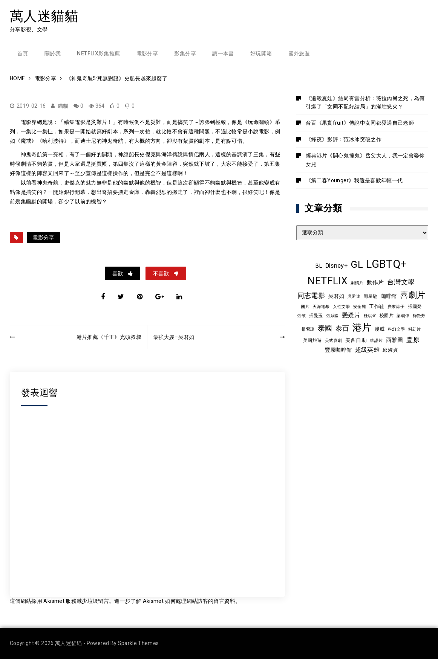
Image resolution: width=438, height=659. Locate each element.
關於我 (52, 53)
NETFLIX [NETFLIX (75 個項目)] (327, 281)
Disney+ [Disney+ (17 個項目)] (336, 265)
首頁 (22, 53)
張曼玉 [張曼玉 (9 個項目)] (316, 315)
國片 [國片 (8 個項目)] (305, 306)
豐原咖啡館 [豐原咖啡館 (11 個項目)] (338, 350)
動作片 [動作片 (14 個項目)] (375, 282)
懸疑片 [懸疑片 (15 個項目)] (351, 315)
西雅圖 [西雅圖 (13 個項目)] (394, 340)
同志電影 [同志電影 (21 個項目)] (311, 295)
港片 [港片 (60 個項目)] (362, 327)
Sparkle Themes (138, 643)
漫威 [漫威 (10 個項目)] (380, 329)
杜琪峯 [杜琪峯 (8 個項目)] (370, 315)
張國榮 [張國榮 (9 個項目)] (415, 306)
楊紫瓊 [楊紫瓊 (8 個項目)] (308, 329)
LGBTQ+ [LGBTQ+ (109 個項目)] (386, 264)
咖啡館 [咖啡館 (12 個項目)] (389, 296)
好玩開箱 (261, 53)
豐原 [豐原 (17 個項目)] (413, 339)
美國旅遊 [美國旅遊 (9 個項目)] (312, 340)
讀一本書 (223, 53)
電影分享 (147, 53)
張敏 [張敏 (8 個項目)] (301, 315)
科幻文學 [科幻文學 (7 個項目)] (396, 329)
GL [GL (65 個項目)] (357, 264)
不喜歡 (161, 273)
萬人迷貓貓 (44, 16)
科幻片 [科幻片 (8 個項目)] (414, 329)
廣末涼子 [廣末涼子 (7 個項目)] (395, 306)
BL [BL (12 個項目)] (318, 266)
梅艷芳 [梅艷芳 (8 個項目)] (419, 315)
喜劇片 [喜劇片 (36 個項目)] (412, 295)
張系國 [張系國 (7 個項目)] (332, 315)
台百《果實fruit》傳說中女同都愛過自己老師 (360, 123)
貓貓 (63, 106)
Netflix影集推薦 (98, 53)
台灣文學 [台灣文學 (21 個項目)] (401, 282)
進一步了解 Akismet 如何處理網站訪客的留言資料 (174, 601)
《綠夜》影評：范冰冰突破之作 (343, 139)
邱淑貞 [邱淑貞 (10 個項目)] (390, 350)
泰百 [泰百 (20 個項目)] (342, 328)
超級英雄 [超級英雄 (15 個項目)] (367, 349)
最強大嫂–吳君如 (173, 337)
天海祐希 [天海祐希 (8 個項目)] (320, 306)
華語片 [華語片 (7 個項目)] (376, 340)
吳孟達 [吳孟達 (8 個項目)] (354, 296)
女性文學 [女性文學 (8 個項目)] (341, 306)
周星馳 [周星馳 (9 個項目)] (370, 296)
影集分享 (185, 53)
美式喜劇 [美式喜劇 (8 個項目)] (333, 340)
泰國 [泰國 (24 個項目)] (325, 328)
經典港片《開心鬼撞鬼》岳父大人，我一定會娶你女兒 (365, 160)
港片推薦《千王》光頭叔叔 (109, 337)
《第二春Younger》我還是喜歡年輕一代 (354, 180)
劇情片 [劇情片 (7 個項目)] (357, 283)
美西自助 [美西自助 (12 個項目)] (356, 340)
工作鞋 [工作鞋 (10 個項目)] (376, 306)
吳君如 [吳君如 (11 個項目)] (336, 296)
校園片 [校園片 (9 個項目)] (387, 315)
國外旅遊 (299, 53)
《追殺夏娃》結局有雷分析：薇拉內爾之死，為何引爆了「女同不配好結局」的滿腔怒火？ (365, 102)
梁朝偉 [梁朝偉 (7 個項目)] (403, 315)
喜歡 (118, 273)
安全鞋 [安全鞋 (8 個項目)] (359, 306)
